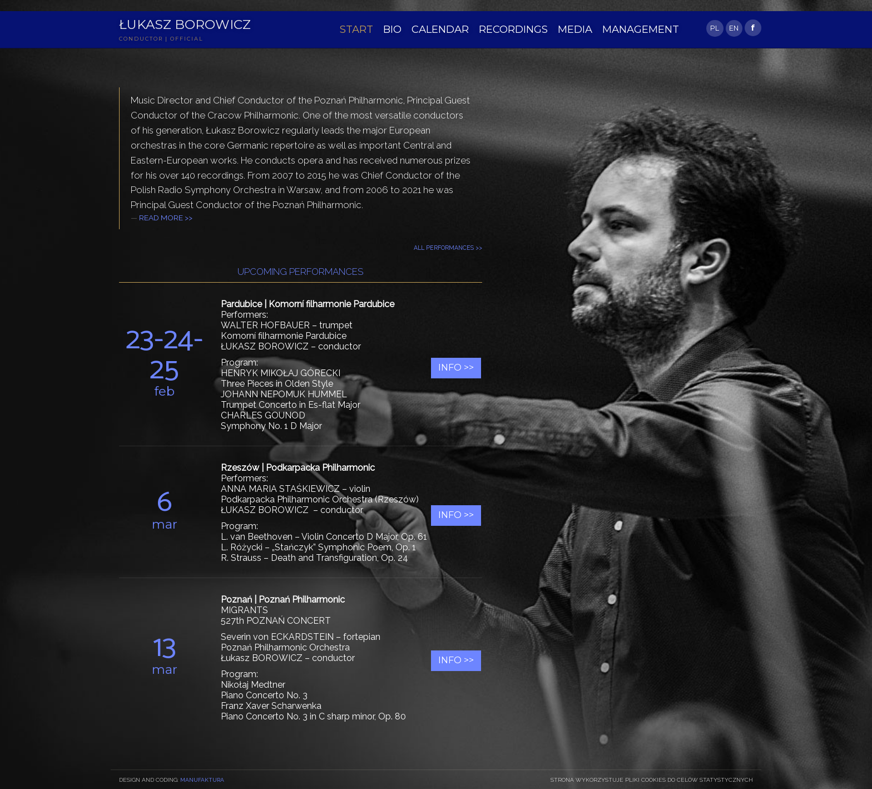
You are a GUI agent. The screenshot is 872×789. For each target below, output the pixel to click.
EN (734, 28)
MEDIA (564, 28)
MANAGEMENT (626, 28)
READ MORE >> (165, 218)
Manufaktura (202, 779)
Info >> (456, 367)
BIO (390, 28)
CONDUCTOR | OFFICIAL (164, 40)
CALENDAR (436, 28)
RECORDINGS (505, 28)
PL (714, 28)
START (355, 28)
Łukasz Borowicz (189, 25)
